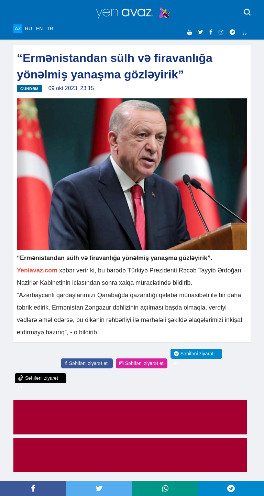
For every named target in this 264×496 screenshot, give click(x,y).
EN (39, 28)
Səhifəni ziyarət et (86, 363)
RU (28, 28)
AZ (18, 28)
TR (50, 28)
